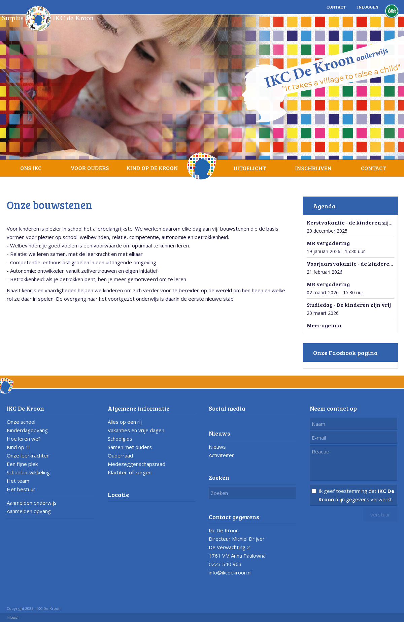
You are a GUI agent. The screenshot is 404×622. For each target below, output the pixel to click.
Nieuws (217, 446)
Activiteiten (222, 455)
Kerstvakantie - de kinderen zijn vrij (355, 222)
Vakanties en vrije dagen (136, 430)
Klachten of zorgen (130, 472)
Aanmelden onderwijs (32, 502)
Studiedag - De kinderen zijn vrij (349, 304)
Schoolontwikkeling (28, 472)
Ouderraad (120, 455)
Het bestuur (21, 489)
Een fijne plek (22, 464)
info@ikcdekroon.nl (230, 572)
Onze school (21, 421)
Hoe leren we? (24, 438)
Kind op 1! (18, 447)
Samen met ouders (130, 447)
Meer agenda (324, 325)
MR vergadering (328, 242)
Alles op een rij (125, 421)
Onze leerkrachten (28, 455)
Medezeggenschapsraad (136, 464)
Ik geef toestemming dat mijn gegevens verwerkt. (356, 495)
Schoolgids (120, 438)
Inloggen (13, 617)
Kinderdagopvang (27, 430)
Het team (18, 480)
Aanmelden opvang (29, 511)
